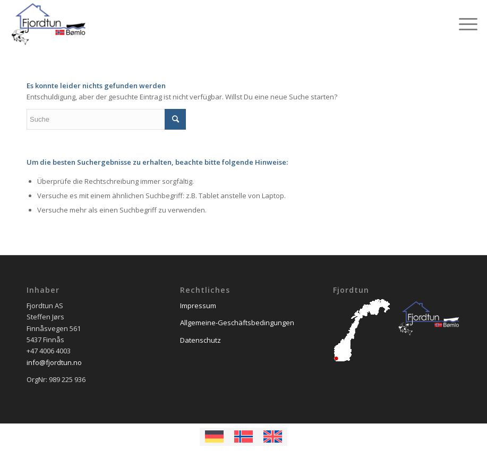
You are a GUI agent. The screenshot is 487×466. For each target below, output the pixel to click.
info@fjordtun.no (54, 362)
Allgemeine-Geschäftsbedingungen (237, 322)
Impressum (198, 305)
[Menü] (462, 24)
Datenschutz (200, 340)
